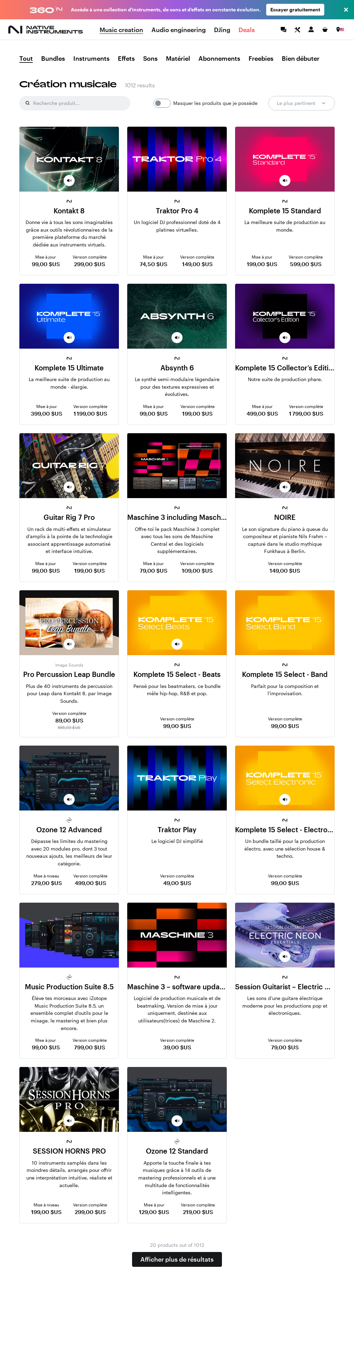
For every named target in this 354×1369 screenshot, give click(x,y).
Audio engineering (178, 29)
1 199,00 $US (90, 413)
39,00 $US (177, 1047)
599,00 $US (306, 264)
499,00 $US (262, 413)
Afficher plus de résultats (177, 1259)
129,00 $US (154, 1211)
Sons (150, 59)
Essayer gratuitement (295, 9)
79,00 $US (153, 570)
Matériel (178, 59)
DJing (222, 29)
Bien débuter (300, 59)
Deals (247, 29)
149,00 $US (197, 264)
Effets (126, 59)
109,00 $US (197, 570)
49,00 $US (177, 883)
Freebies (261, 59)
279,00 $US (46, 883)
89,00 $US (69, 720)
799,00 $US (89, 1047)
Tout (26, 59)
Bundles (53, 59)
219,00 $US (198, 1211)
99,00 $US (46, 264)
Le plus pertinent (301, 103)
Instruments (91, 59)
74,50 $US (153, 264)
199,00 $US (262, 264)
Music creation (121, 29)
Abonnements (219, 59)
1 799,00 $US (306, 413)
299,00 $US (89, 264)
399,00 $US (46, 413)
